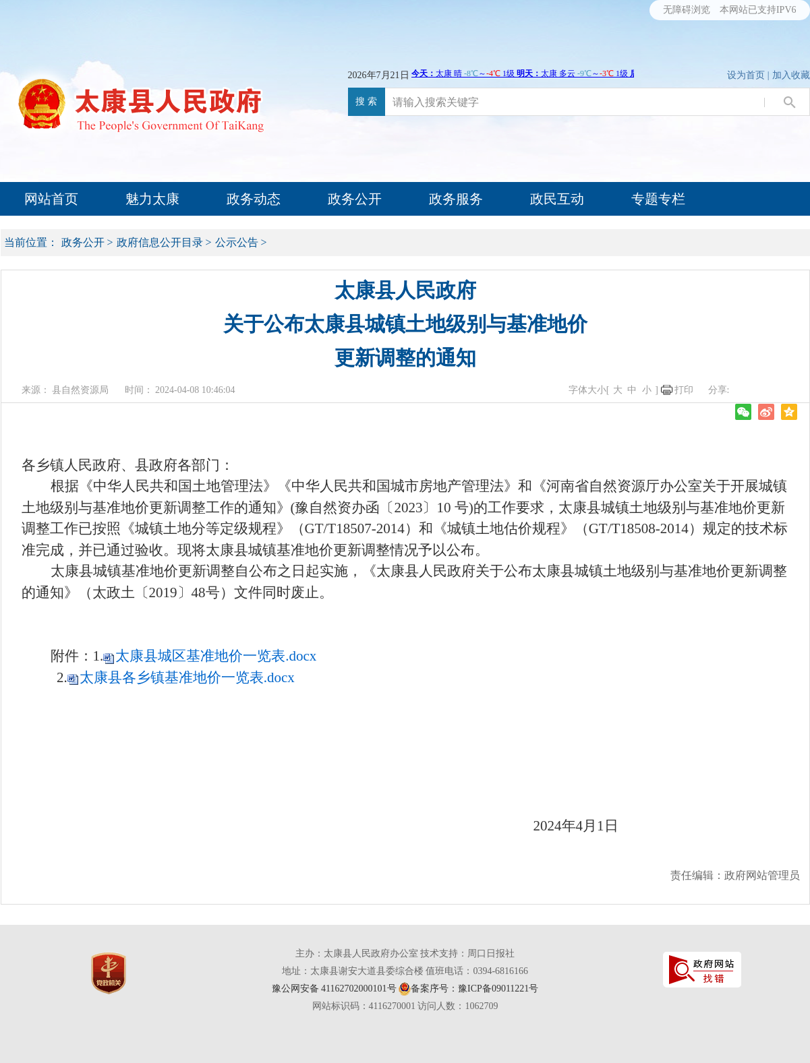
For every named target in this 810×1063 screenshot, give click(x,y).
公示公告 (236, 242)
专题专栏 (658, 198)
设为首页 (746, 75)
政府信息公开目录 (160, 242)
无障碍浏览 (686, 10)
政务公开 (355, 198)
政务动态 (254, 198)
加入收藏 (791, 75)
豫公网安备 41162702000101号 (334, 988)
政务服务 (456, 198)
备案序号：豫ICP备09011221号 (474, 988)
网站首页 (51, 198)
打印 (683, 390)
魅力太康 (152, 198)
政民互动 (557, 198)
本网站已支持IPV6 (758, 10)
